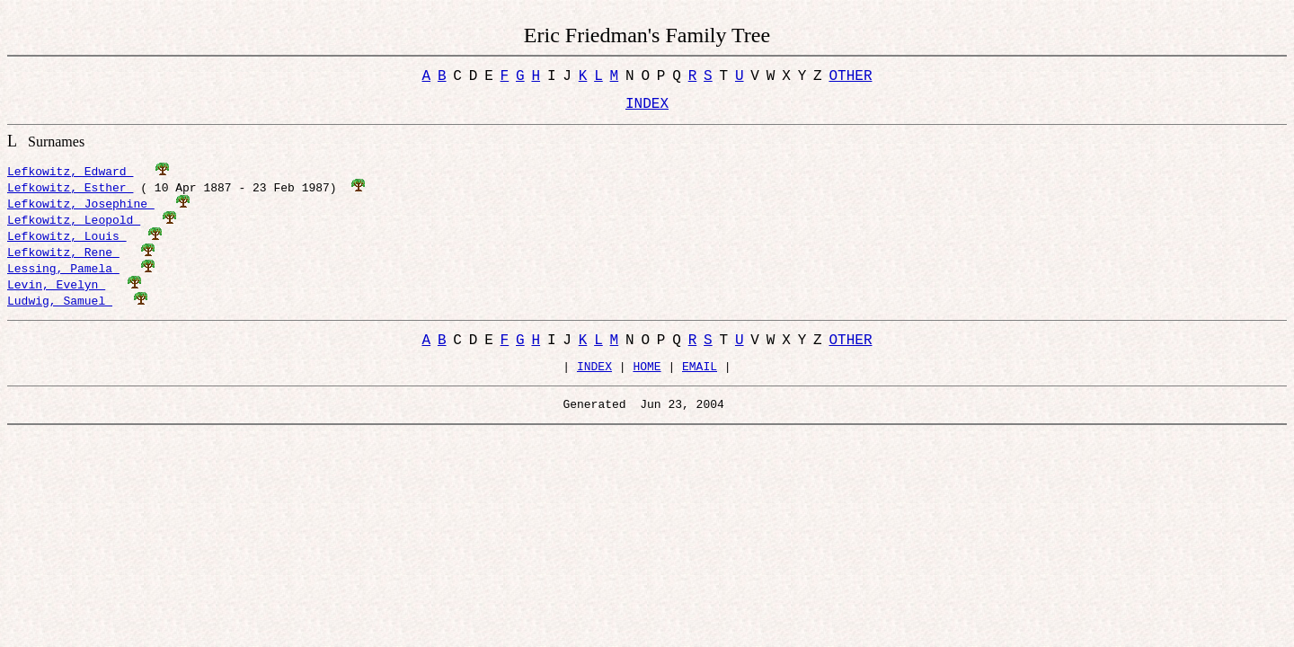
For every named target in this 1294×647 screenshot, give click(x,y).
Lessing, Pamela (63, 275)
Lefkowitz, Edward (70, 178)
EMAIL (699, 379)
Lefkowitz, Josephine (81, 210)
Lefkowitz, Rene (63, 259)
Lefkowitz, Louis (67, 243)
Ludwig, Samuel (59, 307)
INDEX (594, 379)
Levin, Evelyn (56, 291)
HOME (646, 379)
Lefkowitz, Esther (70, 194)
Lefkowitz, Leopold (73, 226)
